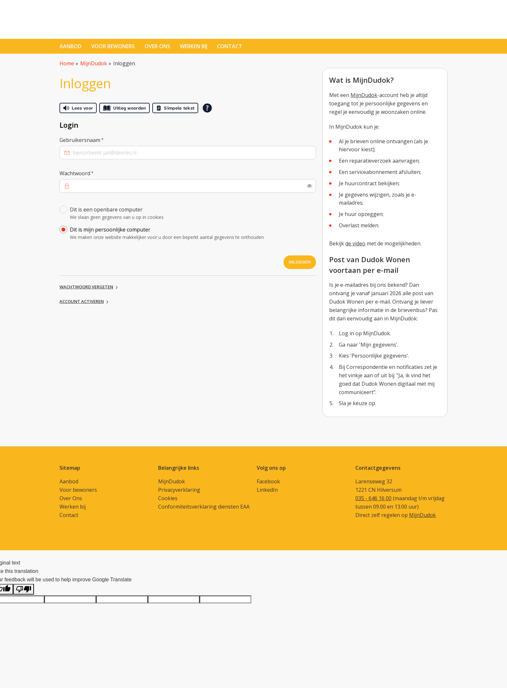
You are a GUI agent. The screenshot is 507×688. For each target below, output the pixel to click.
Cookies (168, 498)
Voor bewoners (113, 46)
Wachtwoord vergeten (86, 287)
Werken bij (193, 46)
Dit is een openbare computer (191, 214)
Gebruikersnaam (93, 140)
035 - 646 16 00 (373, 498)
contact (229, 46)
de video (355, 243)
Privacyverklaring (179, 489)
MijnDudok (93, 63)
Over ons (157, 46)
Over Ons (70, 498)
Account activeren (81, 301)
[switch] (309, 185)
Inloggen (300, 262)
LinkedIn (267, 489)
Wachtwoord (88, 173)
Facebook (268, 481)
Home (66, 63)
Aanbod (70, 46)
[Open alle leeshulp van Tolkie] (207, 108)
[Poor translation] (23, 589)
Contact (68, 515)
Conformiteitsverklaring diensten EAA (204, 506)
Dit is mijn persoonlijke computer (191, 234)
